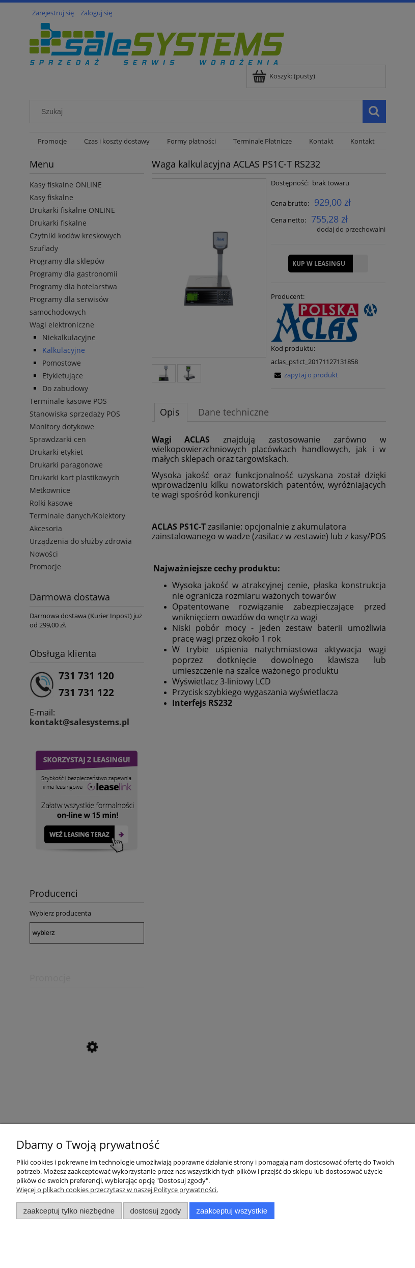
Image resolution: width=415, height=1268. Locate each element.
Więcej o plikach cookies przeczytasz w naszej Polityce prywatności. (117, 1189)
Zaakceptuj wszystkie (232, 1210)
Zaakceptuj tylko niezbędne (69, 1210)
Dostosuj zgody (155, 1210)
